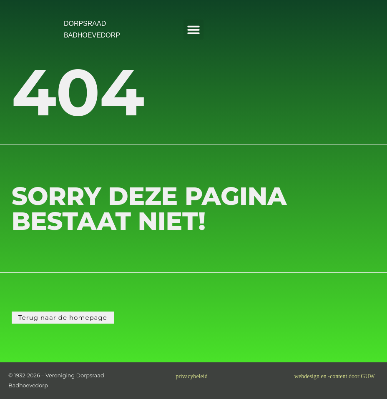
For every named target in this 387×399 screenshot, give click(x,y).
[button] (193, 30)
